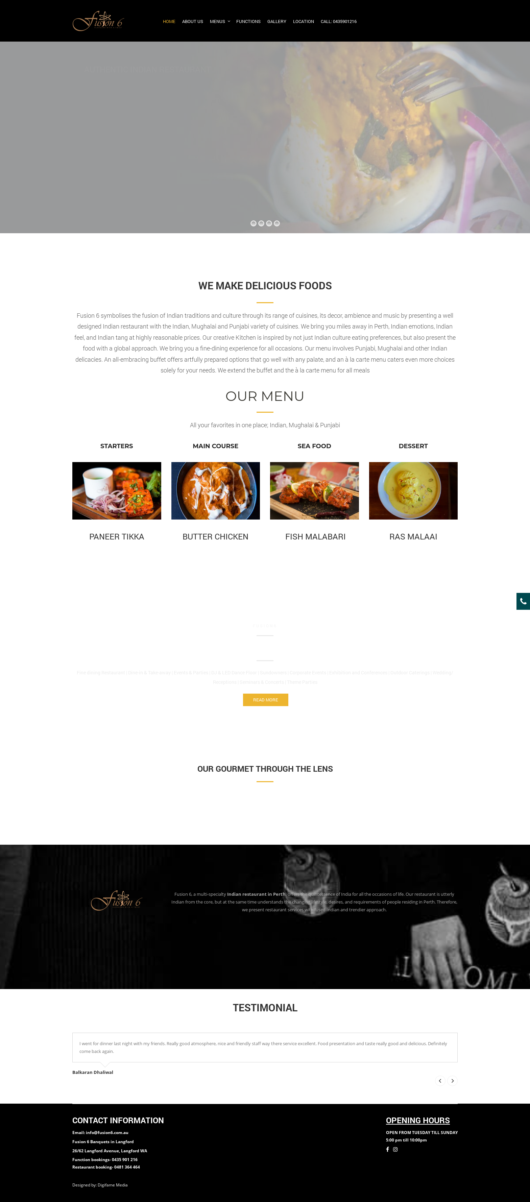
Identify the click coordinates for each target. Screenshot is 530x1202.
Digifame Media (113, 1185)
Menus (217, 21)
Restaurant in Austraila (314, 939)
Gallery (276, 21)
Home (169, 21)
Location (303, 21)
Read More (265, 700)
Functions (248, 21)
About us (192, 21)
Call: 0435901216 (339, 21)
